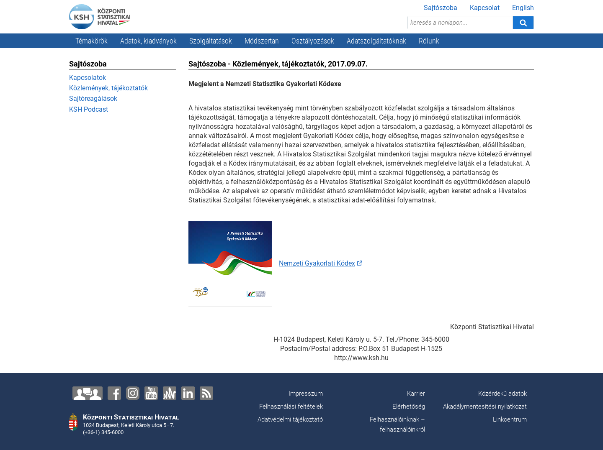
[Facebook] (114, 393)
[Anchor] (169, 393)
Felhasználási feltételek (291, 406)
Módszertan (262, 40)
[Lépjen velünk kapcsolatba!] (87, 393)
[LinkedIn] (188, 393)
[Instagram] (132, 393)
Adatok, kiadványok (148, 40)
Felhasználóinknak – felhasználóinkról (397, 424)
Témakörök (91, 40)
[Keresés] (523, 22)
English (523, 8)
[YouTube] (151, 393)
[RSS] (206, 393)
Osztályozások (312, 40)
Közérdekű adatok (502, 393)
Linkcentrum (510, 419)
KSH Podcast (88, 109)
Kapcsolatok (87, 78)
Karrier (416, 393)
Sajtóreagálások (93, 98)
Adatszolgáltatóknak (376, 40)
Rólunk (429, 40)
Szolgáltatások (210, 40)
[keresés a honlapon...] (460, 22)
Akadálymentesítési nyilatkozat (485, 406)
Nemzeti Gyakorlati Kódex (317, 263)
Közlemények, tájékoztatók (108, 88)
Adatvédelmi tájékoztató (290, 419)
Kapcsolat (485, 8)
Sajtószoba (440, 8)
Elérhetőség (408, 406)
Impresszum (306, 393)
